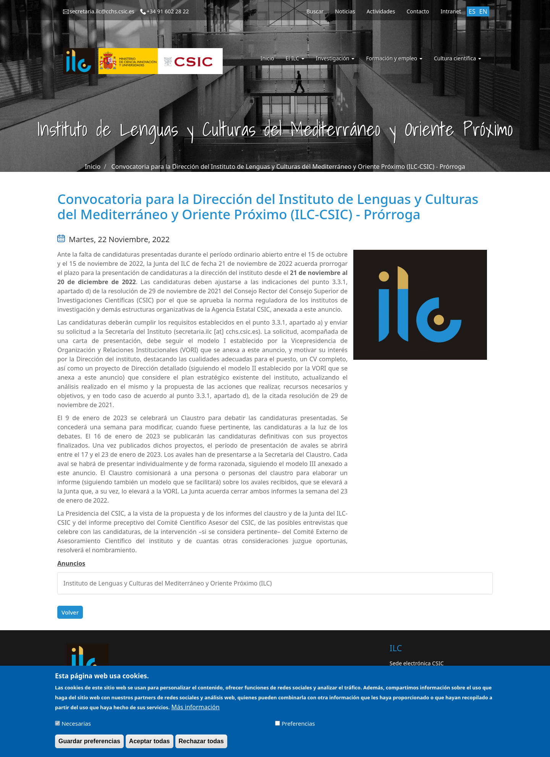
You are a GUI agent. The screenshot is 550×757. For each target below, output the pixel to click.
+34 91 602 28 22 (168, 11)
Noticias (345, 11)
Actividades (381, 11)
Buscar (315, 11)
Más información (195, 710)
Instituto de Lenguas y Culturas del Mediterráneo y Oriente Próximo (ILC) (167, 583)
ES (472, 11)
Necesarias (76, 726)
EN (483, 11)
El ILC (295, 58)
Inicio (267, 58)
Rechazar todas (201, 744)
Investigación (335, 58)
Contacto (417, 11)
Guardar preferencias (89, 744)
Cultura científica (457, 58)
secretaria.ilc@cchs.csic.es (102, 11)
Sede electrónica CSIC (416, 663)
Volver (70, 612)
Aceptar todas (149, 744)
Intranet (451, 11)
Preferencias (298, 726)
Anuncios (71, 563)
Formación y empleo (394, 58)
